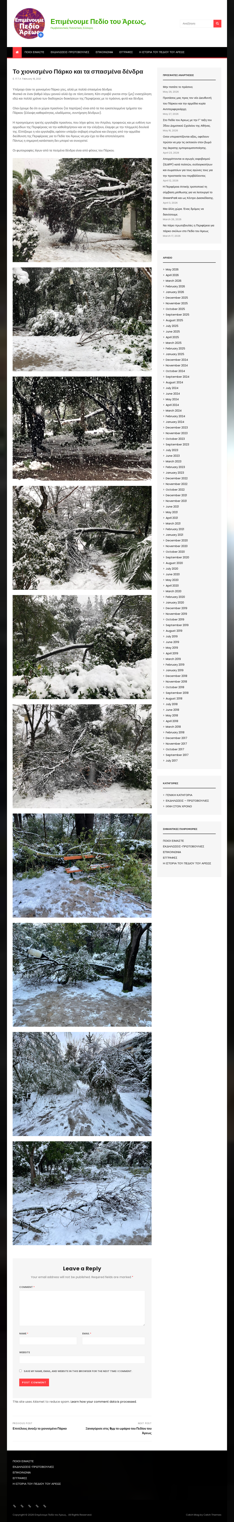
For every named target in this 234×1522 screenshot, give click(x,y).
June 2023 (173, 456)
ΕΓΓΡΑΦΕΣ (126, 52)
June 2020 (173, 574)
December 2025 (177, 298)
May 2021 (172, 512)
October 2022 (175, 490)
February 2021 (175, 529)
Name (23, 1333)
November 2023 (177, 433)
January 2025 (175, 354)
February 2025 (175, 348)
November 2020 (177, 546)
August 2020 (174, 563)
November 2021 (176, 501)
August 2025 (174, 320)
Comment (27, 1287)
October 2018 (175, 687)
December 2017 (176, 738)
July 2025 (172, 326)
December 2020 (177, 540)
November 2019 (176, 614)
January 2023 (175, 473)
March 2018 (173, 727)
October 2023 (175, 439)
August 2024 (174, 382)
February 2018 (175, 732)
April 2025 (172, 337)
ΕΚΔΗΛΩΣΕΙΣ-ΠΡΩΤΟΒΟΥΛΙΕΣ (70, 52)
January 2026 (175, 292)
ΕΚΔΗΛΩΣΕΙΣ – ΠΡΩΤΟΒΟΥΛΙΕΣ (187, 801)
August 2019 (174, 631)
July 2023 (172, 450)
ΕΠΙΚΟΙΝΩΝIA (104, 52)
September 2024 (177, 377)
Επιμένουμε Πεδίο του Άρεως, (98, 21)
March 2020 (173, 591)
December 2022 (177, 478)
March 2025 (174, 343)
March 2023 (173, 461)
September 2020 (177, 557)
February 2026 (175, 286)
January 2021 (174, 535)
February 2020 (175, 597)
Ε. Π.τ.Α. (17, 78)
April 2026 (172, 275)
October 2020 (175, 552)
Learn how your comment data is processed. (104, 1401)
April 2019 (172, 653)
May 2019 (172, 648)
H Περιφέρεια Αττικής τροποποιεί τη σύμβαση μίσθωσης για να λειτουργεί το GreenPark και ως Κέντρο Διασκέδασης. (188, 192)
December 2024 (177, 360)
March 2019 (173, 659)
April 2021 (172, 518)
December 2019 (176, 608)
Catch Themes (212, 1515)
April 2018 (172, 721)
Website (24, 1352)
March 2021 (173, 523)
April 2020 (172, 585)
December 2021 (176, 495)
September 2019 (177, 625)
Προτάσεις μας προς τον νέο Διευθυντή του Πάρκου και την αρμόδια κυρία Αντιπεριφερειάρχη (187, 103)
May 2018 (172, 715)
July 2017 (172, 761)
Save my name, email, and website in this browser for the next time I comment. (78, 1371)
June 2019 (172, 642)
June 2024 (173, 394)
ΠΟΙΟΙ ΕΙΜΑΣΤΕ (34, 52)
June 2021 (172, 506)
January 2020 (175, 602)
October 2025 (175, 309)
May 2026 (172, 269)
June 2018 (172, 710)
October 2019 (175, 619)
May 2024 (172, 399)
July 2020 (172, 569)
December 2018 (176, 676)
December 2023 (177, 427)
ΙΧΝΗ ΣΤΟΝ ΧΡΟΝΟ (179, 806)
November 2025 (177, 303)
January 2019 (174, 670)
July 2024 (172, 388)
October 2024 (175, 371)
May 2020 (172, 580)
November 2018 (176, 681)
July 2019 (172, 636)
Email (86, 1333)
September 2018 (177, 693)
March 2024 (174, 410)
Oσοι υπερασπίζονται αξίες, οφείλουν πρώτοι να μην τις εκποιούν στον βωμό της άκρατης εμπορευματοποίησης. (187, 142)
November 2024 (177, 365)
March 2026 (173, 281)
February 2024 (175, 416)
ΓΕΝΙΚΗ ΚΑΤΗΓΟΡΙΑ (179, 795)
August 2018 (174, 698)
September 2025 (177, 315)
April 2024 (172, 405)
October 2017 (175, 749)
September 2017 (177, 755)
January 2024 (175, 422)
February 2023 (175, 467)
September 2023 (177, 444)
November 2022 (176, 484)
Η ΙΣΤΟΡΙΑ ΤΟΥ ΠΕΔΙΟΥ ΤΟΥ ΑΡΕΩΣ (161, 52)
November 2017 (176, 744)
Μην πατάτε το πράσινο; (178, 87)
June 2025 (173, 331)
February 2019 (175, 665)
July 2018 (172, 704)
